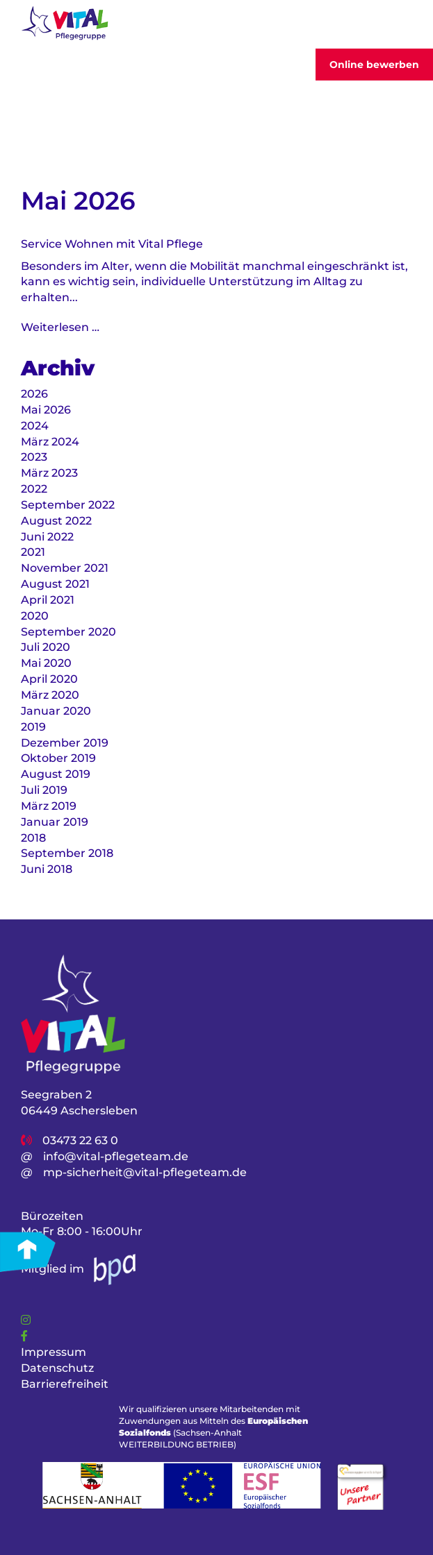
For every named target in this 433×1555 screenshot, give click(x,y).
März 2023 (49, 472)
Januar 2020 (56, 710)
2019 (33, 726)
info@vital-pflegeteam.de (115, 1156)
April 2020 (49, 679)
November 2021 (64, 568)
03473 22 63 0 (80, 1140)
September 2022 (68, 504)
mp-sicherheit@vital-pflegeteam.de (145, 1172)
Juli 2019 (44, 790)
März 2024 (50, 441)
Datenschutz (57, 1368)
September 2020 (68, 631)
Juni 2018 (46, 869)
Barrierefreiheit (64, 1384)
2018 (33, 837)
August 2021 (55, 583)
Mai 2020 (46, 663)
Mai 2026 (46, 409)
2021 (33, 552)
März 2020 (50, 695)
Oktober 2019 (58, 758)
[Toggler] (401, 25)
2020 (35, 615)
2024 (35, 425)
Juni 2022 (47, 536)
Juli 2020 (45, 647)
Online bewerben (374, 64)
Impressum (53, 1352)
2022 (34, 488)
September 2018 (67, 853)
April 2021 (47, 599)
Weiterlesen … (60, 327)
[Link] (26, 1320)
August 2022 (56, 520)
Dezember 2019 (64, 742)
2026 (34, 393)
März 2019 (48, 806)
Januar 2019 (54, 822)
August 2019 (55, 774)
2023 (34, 457)
